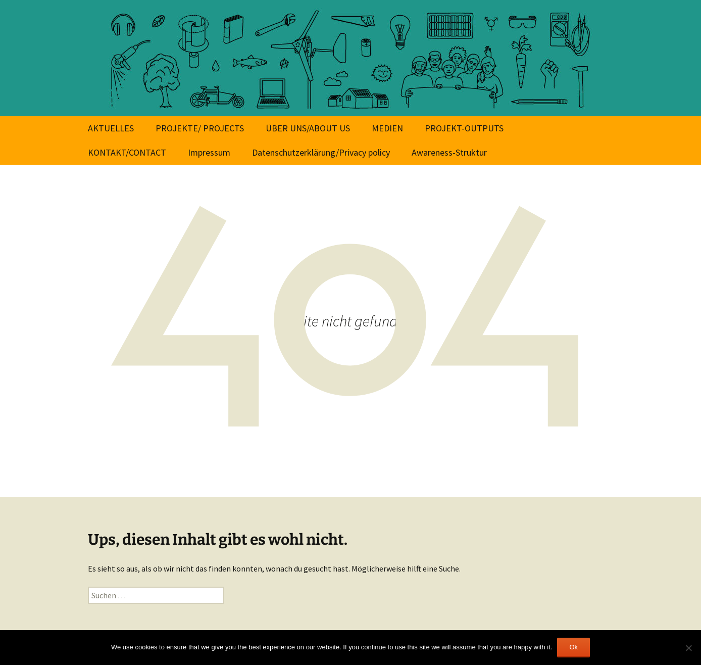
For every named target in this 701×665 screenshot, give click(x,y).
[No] (688, 648)
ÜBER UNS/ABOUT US (308, 128)
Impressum (209, 152)
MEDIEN (387, 128)
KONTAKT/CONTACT (127, 152)
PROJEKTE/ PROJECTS (200, 128)
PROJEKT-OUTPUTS (464, 128)
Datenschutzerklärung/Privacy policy (321, 152)
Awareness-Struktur (449, 152)
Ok (573, 647)
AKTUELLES (111, 128)
